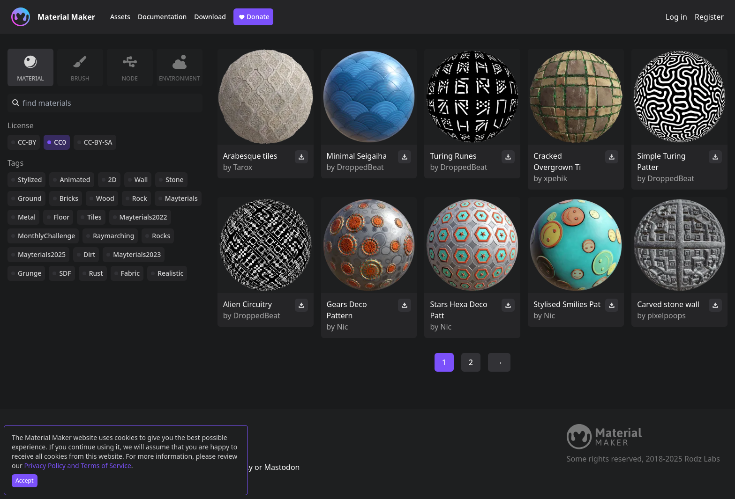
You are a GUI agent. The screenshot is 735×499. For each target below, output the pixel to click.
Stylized (30, 179)
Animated (75, 179)
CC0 (60, 142)
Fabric (130, 273)
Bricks (69, 198)
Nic (342, 327)
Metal (27, 217)
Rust (96, 273)
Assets (120, 16)
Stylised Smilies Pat (566, 304)
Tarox (243, 167)
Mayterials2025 (42, 254)
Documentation (162, 16)
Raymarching (113, 235)
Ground (30, 198)
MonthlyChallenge (46, 235)
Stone (174, 179)
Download (210, 16)
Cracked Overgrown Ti (557, 161)
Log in (676, 17)
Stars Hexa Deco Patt (458, 310)
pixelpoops (666, 315)
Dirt (89, 254)
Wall (141, 179)
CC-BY (27, 142)
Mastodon (282, 467)
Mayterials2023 (137, 254)
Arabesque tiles (250, 156)
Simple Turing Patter (661, 161)
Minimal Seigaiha (357, 156)
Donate (253, 16)
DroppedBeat (360, 167)
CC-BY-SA (98, 142)
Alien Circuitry (247, 304)
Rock (139, 198)
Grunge (29, 273)
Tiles (94, 217)
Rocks (161, 235)
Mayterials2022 (143, 217)
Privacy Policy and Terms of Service (77, 465)
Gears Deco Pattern (347, 310)
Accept (24, 480)
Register (709, 17)
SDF (65, 273)
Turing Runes (453, 156)
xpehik (555, 178)
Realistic (170, 273)
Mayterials (181, 198)
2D (112, 179)
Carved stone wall (668, 304)
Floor (61, 217)
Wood (105, 198)
